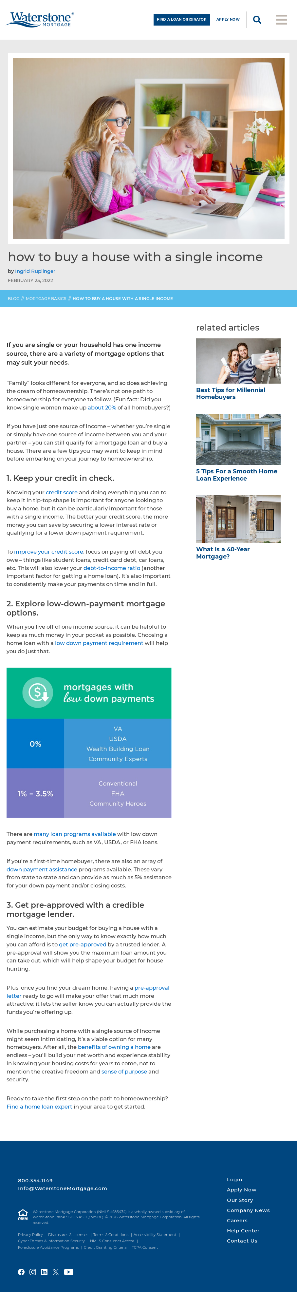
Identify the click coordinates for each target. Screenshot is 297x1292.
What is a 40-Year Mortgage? (223, 556)
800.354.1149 (35, 1180)
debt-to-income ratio (112, 570)
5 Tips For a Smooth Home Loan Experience (236, 477)
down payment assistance (42, 872)
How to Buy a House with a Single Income (123, 301)
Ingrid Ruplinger (35, 274)
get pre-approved (82, 947)
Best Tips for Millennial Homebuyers (230, 396)
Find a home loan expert (39, 1109)
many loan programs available (75, 837)
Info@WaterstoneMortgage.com (62, 1188)
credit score (62, 495)
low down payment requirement (99, 645)
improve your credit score (48, 554)
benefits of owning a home (114, 1050)
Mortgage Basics (46, 301)
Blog (14, 301)
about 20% (102, 410)
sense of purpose (124, 1074)
